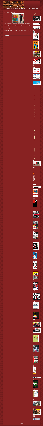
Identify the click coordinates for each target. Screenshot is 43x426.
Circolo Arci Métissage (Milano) (34, 135)
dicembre (34, 91)
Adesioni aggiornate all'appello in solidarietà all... (35, 119)
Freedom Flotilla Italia (34, 169)
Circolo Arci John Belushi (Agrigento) (34, 133)
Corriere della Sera (34, 149)
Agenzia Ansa (34, 146)
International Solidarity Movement (34, 170)
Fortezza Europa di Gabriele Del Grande (34, 138)
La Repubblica (34, 154)
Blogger (23, 423)
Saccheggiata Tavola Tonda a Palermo (34, 111)
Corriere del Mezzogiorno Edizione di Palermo (34, 148)
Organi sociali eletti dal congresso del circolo (34, 116)
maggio (34, 99)
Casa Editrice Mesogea (34, 129)
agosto (34, 96)
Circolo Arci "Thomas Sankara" (34, 174)
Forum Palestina (34, 168)
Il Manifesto (34, 151)
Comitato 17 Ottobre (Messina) (34, 136)
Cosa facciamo (35, 13)
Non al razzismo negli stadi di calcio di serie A (34, 105)
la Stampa (34, 155)
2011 (34, 89)
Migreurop (34, 143)
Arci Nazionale (34, 128)
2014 (34, 87)
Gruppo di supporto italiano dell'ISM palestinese (34, 140)
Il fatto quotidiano (34, 150)
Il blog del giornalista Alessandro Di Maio (34, 142)
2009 (34, 124)
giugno (34, 98)
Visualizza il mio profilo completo (34, 182)
